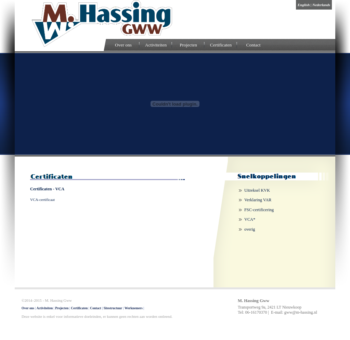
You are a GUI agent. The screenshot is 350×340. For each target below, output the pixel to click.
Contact (253, 44)
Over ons (123, 44)
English (304, 5)
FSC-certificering (259, 209)
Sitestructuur (113, 308)
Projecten (188, 44)
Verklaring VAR (257, 200)
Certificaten (221, 44)
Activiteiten (156, 44)
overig (249, 229)
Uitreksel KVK (257, 190)
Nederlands (321, 5)
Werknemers (134, 308)
